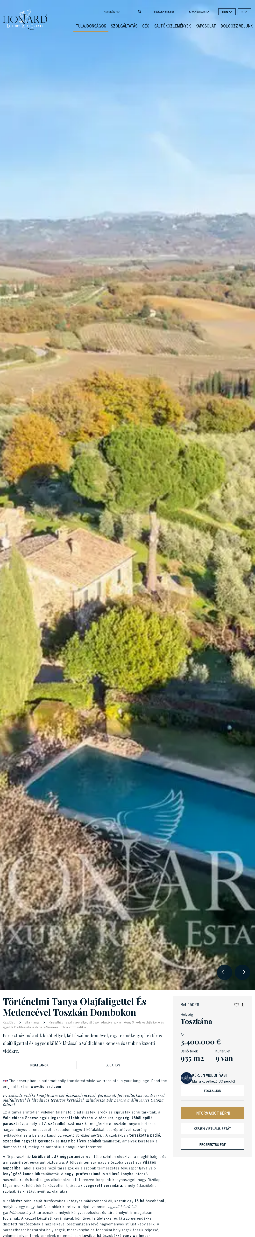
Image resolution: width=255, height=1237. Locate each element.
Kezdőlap (9, 1022)
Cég (145, 26)
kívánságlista (199, 11)
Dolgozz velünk (237, 26)
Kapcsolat (206, 26)
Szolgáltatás (124, 26)
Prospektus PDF (212, 1144)
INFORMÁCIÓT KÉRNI (213, 1113)
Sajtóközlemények (172, 26)
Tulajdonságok (91, 26)
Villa (27, 1022)
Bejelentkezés (164, 11)
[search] (139, 11)
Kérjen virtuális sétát (212, 1128)
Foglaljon (212, 1090)
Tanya (35, 1022)
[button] (236, 1004)
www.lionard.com (46, 1086)
